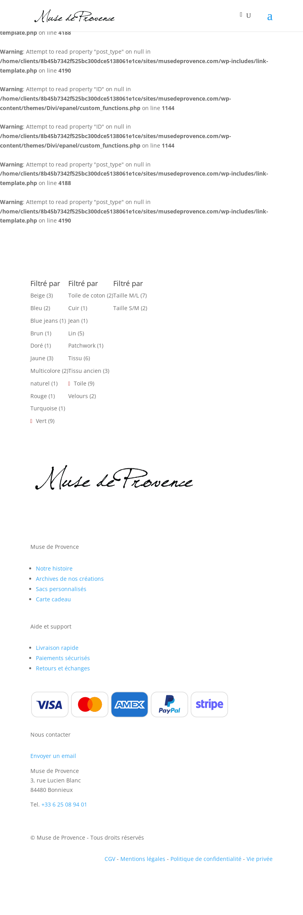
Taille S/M (126, 308)
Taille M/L (126, 295)
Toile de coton (86, 295)
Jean (74, 320)
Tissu (75, 358)
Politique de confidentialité (205, 859)
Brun (36, 333)
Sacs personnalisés (61, 589)
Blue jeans (44, 320)
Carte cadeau (53, 599)
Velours (78, 396)
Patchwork (81, 345)
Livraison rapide (57, 647)
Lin (72, 333)
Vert (41, 421)
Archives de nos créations (70, 578)
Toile (80, 383)
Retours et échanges (63, 668)
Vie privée (260, 859)
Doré (36, 345)
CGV (110, 859)
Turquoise (43, 408)
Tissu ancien (84, 370)
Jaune (37, 358)
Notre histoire (54, 568)
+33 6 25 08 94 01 (64, 804)
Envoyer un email (53, 756)
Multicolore (45, 370)
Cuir (73, 308)
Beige (37, 295)
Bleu (36, 308)
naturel (40, 383)
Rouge (38, 396)
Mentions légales (142, 859)
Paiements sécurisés (63, 658)
